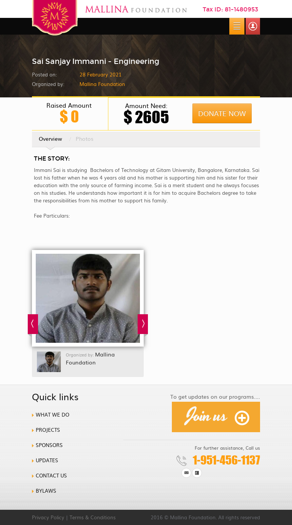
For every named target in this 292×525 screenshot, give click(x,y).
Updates (47, 460)
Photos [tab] (85, 138)
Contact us (51, 475)
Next (143, 325)
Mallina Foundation (90, 358)
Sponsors (49, 445)
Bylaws (46, 490)
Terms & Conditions (93, 517)
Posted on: (44, 74)
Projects (48, 429)
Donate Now (222, 113)
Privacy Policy (48, 517)
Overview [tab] (50, 141)
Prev (33, 325)
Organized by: (48, 84)
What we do (52, 414)
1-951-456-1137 (226, 460)
